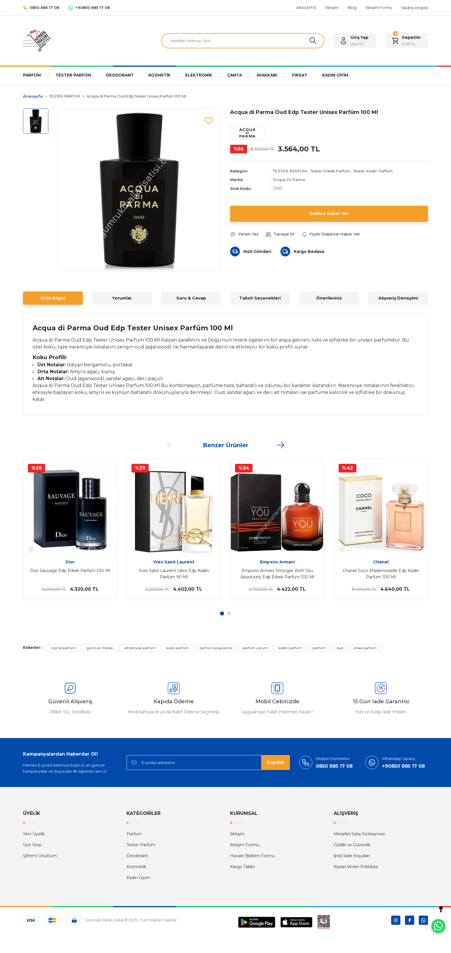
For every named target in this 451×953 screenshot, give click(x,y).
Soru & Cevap (191, 298)
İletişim (237, 833)
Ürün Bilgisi (53, 298)
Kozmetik (136, 866)
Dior (70, 562)
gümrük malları (100, 648)
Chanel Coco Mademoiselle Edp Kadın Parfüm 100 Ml (381, 574)
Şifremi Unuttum (40, 855)
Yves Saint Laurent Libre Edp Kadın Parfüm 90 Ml (174, 574)
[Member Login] (355, 41)
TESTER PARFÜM (291, 171)
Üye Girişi (32, 844)
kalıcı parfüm (178, 648)
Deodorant (137, 855)
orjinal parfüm (63, 648)
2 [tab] (229, 613)
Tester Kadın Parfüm (377, 171)
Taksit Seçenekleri (260, 298)
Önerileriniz (329, 298)
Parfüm (134, 833)
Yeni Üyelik (34, 833)
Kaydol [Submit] (275, 762)
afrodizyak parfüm (140, 648)
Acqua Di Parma (289, 179)
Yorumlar (122, 298)
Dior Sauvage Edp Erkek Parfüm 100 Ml (70, 570)
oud (340, 648)
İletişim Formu (244, 844)
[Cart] (406, 41)
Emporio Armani (277, 562)
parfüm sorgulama (216, 648)
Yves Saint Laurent (173, 562)
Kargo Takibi (242, 866)
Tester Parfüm (141, 844)
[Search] (242, 41)
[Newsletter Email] (208, 762)
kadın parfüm (290, 648)
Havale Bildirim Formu (252, 855)
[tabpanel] (70, 529)
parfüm (319, 648)
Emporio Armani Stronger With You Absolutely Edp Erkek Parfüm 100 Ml (277, 574)
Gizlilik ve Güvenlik (352, 844)
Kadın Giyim (138, 877)
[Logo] (37, 40)
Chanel (381, 562)
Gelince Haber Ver (329, 213)
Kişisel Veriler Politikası (356, 866)
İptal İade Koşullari (352, 855)
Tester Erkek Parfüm (332, 171)
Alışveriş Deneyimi (398, 298)
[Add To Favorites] (209, 120)
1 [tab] (222, 613)
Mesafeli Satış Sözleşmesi (359, 833)
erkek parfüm (365, 648)
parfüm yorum (255, 648)
